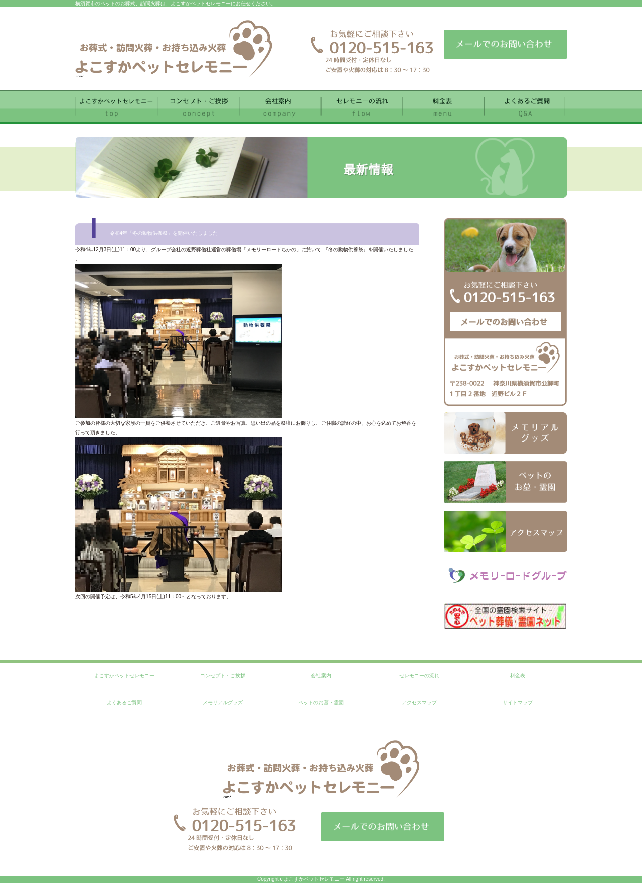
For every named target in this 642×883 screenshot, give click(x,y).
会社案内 (321, 675)
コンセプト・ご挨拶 (222, 675)
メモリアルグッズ (223, 702)
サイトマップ (518, 702)
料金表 (517, 675)
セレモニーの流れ (419, 675)
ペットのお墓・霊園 (321, 702)
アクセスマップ (419, 702)
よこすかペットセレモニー (124, 675)
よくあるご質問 (124, 702)
